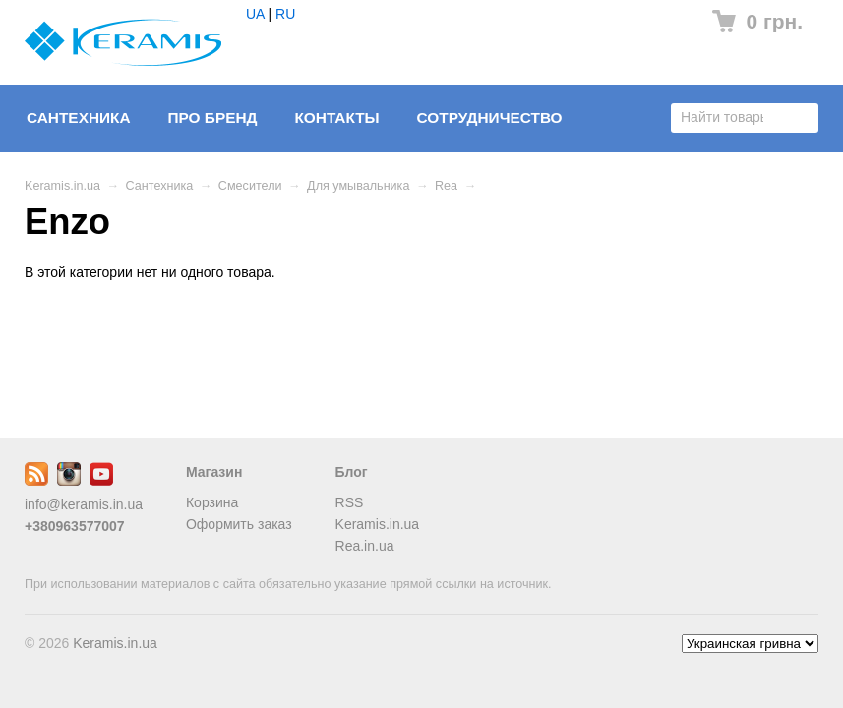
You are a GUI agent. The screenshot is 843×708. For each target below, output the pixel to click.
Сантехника (79, 117)
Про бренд (212, 117)
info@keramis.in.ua (84, 504)
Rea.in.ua (364, 546)
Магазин (214, 472)
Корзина (212, 502)
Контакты (336, 117)
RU (285, 14)
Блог (351, 472)
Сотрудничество (490, 117)
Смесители (250, 186)
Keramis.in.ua (62, 186)
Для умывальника (358, 186)
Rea (446, 186)
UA (255, 14)
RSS (349, 502)
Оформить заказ (239, 524)
